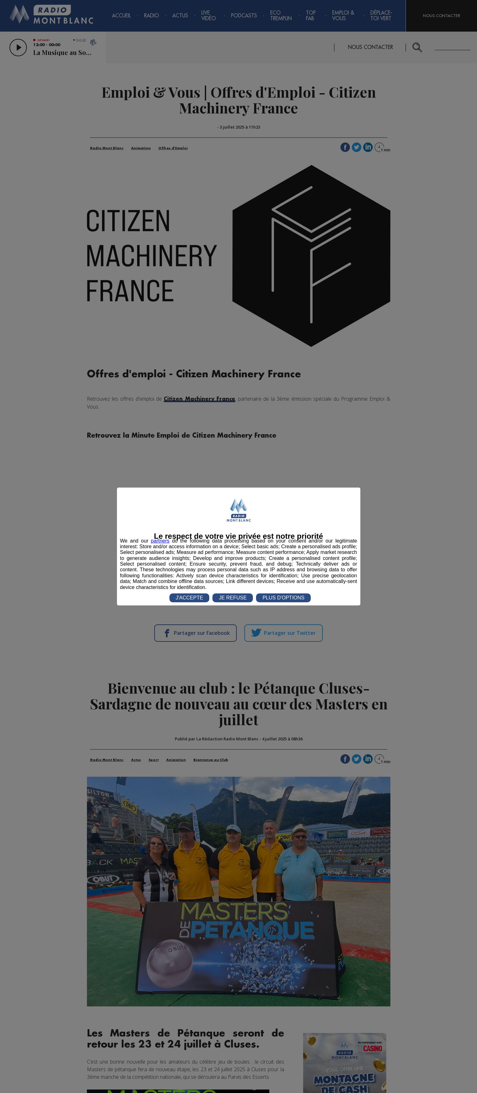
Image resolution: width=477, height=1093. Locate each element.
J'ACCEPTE (189, 597)
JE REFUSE (233, 597)
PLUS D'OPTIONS (283, 597)
